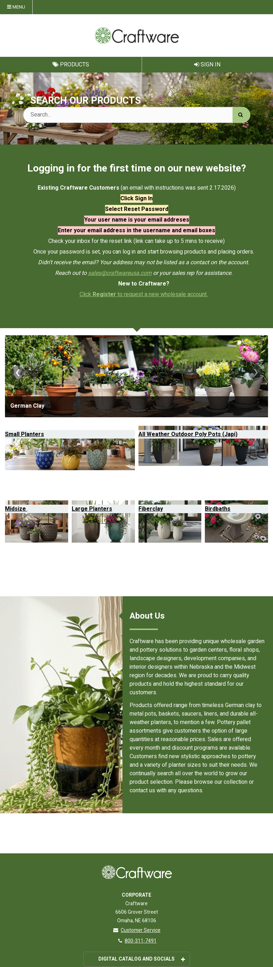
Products (71, 64)
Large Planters (92, 509)
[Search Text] (136, 115)
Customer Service (136, 930)
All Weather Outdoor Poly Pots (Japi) (187, 434)
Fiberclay (150, 509)
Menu (16, 7)
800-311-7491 (136, 941)
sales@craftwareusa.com (120, 273)
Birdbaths (217, 509)
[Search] (241, 115)
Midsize (16, 509)
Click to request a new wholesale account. (144, 294)
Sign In (207, 64)
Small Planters (24, 434)
